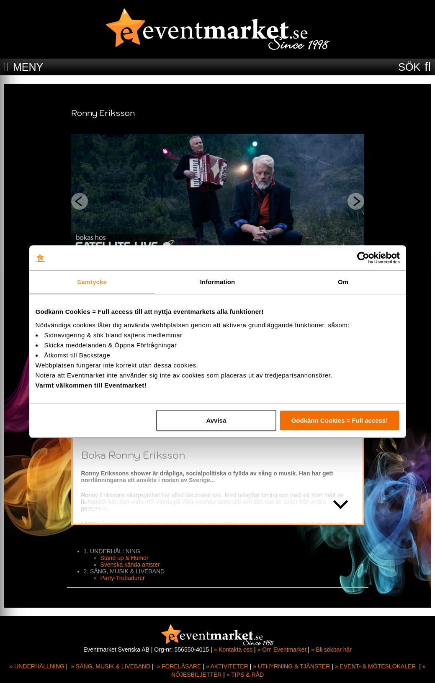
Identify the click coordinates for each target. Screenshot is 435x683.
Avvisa (216, 420)
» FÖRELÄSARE (179, 666)
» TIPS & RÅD (245, 674)
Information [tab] (217, 281)
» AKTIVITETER (227, 666)
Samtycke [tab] (92, 281)
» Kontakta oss (233, 649)
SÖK (409, 67)
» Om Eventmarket (281, 649)
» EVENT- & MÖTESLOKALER (375, 666)
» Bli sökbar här (331, 649)
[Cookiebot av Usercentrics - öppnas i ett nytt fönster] (363, 258)
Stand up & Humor (124, 558)
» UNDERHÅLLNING (36, 666)
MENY (28, 67)
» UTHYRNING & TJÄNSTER (291, 666)
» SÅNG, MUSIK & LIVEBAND (110, 666)
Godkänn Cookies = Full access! (339, 420)
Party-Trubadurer (122, 578)
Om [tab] (343, 281)
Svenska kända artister (130, 564)
